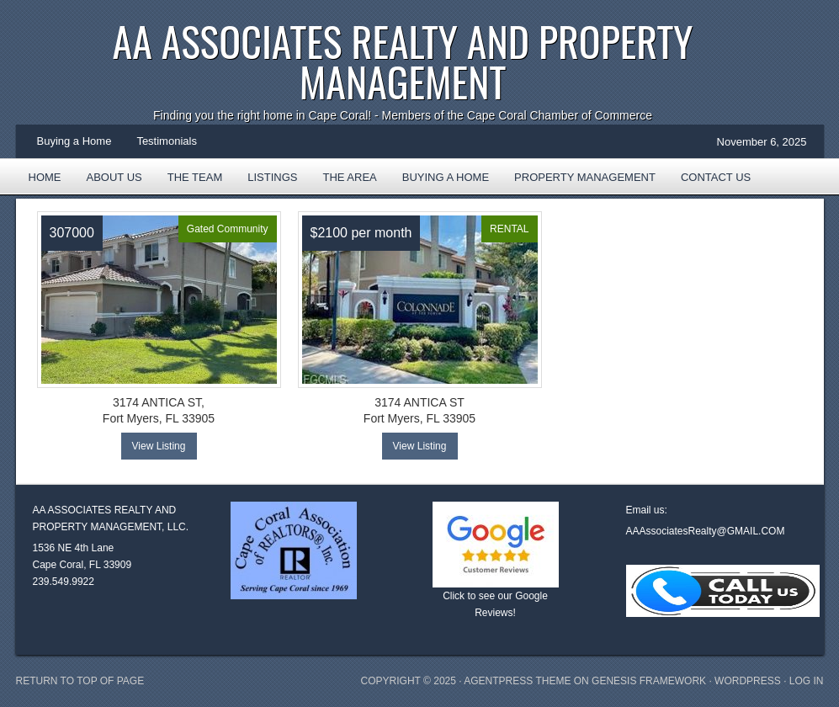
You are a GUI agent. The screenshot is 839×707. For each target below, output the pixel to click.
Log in (806, 681)
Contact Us (716, 177)
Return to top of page (80, 681)
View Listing (159, 446)
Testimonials (166, 141)
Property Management (585, 177)
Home (45, 177)
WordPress (747, 681)
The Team (195, 177)
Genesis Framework (649, 681)
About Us (114, 177)
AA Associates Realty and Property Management (403, 61)
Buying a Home (74, 141)
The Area (343, 182)
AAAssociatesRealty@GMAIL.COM (705, 531)
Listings (272, 177)
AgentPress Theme (517, 681)
